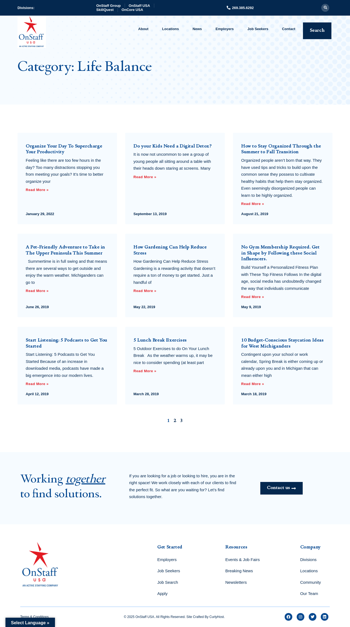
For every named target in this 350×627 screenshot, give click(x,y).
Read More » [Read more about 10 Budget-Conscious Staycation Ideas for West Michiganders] (252, 384)
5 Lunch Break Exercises (160, 340)
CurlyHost (216, 617)
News (197, 29)
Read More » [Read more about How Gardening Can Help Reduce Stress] (144, 291)
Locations (170, 29)
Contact (288, 29)
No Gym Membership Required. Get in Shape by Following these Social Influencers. (280, 253)
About (143, 29)
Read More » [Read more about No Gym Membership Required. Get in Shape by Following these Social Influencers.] (252, 297)
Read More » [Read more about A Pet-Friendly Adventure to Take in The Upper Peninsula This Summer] (37, 291)
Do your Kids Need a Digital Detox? (172, 146)
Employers (224, 29)
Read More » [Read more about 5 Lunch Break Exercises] (144, 371)
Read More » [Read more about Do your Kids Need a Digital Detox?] (144, 177)
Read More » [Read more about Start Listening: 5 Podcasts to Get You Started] (37, 384)
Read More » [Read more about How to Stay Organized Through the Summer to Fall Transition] (252, 204)
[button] (325, 8)
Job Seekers (258, 29)
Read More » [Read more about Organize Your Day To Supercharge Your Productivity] (37, 190)
